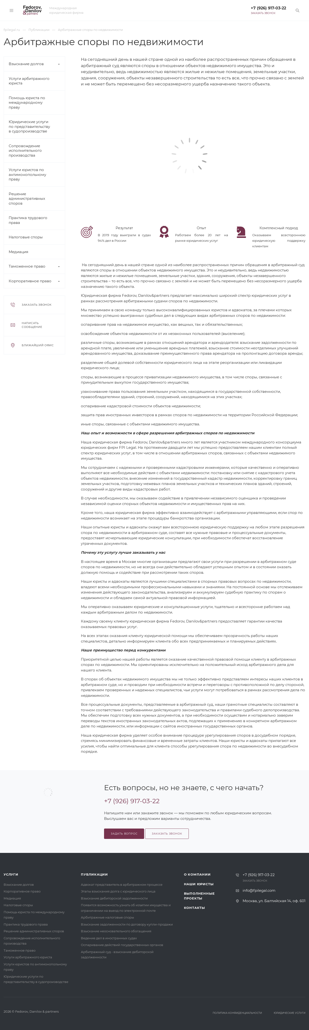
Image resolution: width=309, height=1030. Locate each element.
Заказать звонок (263, 13)
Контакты (194, 908)
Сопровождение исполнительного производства (25, 151)
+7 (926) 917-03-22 (268, 8)
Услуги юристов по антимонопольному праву (27, 174)
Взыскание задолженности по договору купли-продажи (127, 924)
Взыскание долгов (26, 64)
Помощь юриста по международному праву (27, 103)
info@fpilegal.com (259, 890)
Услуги (11, 874)
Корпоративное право (30, 281)
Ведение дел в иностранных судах (109, 938)
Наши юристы (199, 884)
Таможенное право (27, 266)
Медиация (18, 251)
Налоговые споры (26, 237)
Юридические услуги (289, 1013)
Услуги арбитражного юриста (28, 957)
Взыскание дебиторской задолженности (114, 898)
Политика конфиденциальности (237, 1013)
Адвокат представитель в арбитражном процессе (121, 884)
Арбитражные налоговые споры (107, 917)
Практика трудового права (26, 924)
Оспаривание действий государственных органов (122, 945)
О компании (197, 874)
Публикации (94, 874)
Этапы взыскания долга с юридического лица (118, 891)
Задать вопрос (124, 833)
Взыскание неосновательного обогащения (116, 931)
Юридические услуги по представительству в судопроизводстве (29, 126)
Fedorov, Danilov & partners (37, 1011)
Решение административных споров (27, 199)
